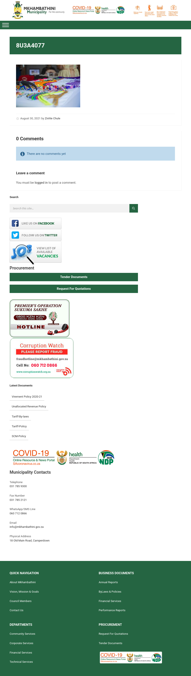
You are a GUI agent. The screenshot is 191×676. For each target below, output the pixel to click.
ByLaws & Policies (110, 591)
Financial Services (110, 601)
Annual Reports (108, 582)
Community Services (22, 633)
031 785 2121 (18, 499)
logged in (41, 183)
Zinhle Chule (52, 118)
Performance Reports (112, 610)
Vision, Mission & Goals (24, 591)
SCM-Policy (19, 436)
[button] (74, 277)
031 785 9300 (18, 486)
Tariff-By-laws (20, 416)
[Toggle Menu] (5, 25)
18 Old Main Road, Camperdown (30, 540)
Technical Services (21, 661)
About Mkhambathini (23, 582)
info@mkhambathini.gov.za (27, 526)
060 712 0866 (18, 513)
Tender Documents (110, 643)
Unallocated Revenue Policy (29, 406)
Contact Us (16, 610)
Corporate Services (21, 643)
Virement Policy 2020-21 (27, 396)
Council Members (20, 601)
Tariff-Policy (19, 426)
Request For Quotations (113, 633)
